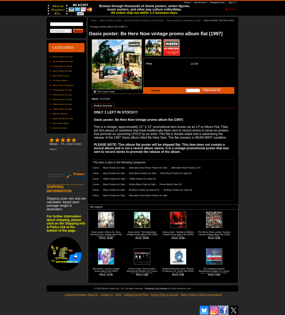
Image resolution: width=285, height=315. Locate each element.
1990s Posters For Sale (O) (142, 179)
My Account (200, 2)
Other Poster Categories (63, 85)
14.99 (194, 63)
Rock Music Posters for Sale (142, 173)
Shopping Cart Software (156, 288)
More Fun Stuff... (60, 128)
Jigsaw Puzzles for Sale (63, 118)
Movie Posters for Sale (63, 56)
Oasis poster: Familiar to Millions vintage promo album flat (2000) (178, 233)
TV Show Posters (60, 80)
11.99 (110, 274)
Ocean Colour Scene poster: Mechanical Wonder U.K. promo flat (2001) (142, 271)
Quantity (155, 90)
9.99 (217, 238)
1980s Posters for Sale (62, 104)
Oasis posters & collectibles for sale (183, 20)
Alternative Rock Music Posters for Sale (148, 168)
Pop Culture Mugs (61, 123)
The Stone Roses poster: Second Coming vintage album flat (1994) (214, 233)
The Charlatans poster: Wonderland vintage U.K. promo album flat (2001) (214, 271)
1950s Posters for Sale (62, 90)
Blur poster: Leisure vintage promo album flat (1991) (106, 269)
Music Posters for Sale (62, 71)
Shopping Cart (216, 2)
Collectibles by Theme (62, 66)
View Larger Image (106, 91)
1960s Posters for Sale (62, 94)
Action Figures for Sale (63, 61)
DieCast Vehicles (60, 113)
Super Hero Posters (61, 75)
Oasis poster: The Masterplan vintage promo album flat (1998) (142, 233)
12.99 (182, 238)
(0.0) (233, 9)
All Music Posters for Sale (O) (177, 190)
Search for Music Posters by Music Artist (143, 20)
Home (187, 2)
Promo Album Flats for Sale (142, 184)
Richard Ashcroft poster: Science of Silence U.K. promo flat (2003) (178, 269)
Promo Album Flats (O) (171, 184)
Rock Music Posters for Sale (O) (176, 173)
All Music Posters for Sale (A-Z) (144, 190)
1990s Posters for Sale (62, 109)
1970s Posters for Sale (62, 99)
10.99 (146, 238)
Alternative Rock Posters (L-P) (186, 168)
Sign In (231, 2)
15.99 (110, 238)
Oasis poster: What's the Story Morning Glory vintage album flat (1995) (106, 234)
